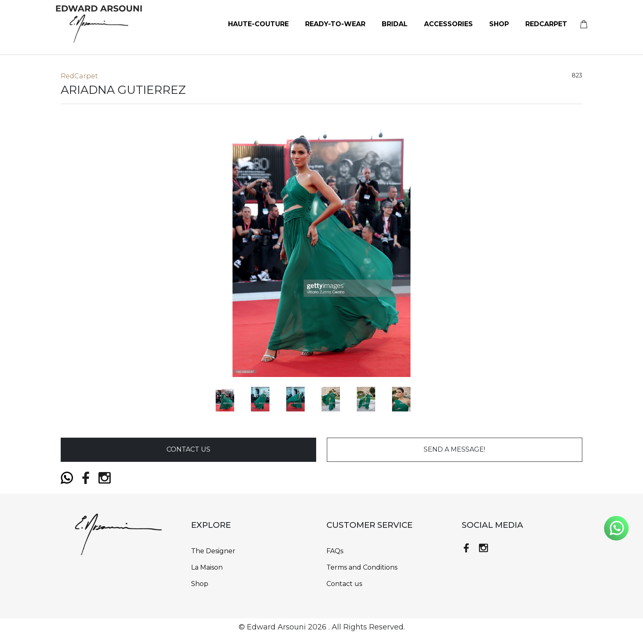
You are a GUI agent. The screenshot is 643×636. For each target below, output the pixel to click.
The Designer (213, 551)
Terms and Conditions (361, 567)
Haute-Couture (258, 24)
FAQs (334, 551)
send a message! (454, 449)
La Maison (207, 567)
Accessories (448, 24)
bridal (395, 24)
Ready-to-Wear (335, 24)
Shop (499, 24)
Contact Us (188, 449)
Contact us (344, 584)
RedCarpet (546, 24)
